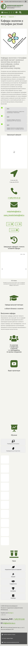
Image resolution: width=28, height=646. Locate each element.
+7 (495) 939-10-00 (18, 619)
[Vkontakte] (14, 12)
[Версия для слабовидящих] (17, 12)
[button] (14, 1)
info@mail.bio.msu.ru (9, 623)
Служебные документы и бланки (9, 634)
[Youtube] (12, 12)
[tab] (13, 442)
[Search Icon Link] (20, 12)
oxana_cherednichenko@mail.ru (14, 215)
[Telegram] (9, 12)
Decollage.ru (10, 613)
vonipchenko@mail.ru (14, 211)
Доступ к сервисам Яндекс (8, 638)
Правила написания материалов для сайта (11, 642)
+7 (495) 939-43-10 (14, 198)
